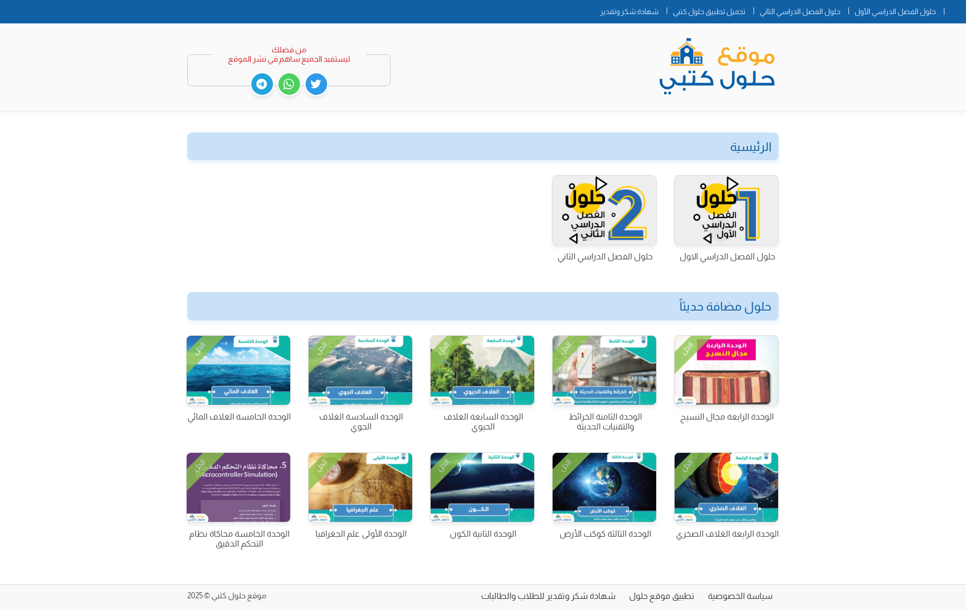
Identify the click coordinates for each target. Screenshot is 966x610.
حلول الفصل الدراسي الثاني (800, 11)
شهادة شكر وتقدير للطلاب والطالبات (548, 596)
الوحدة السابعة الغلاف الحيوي (483, 421)
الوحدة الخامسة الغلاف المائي (239, 416)
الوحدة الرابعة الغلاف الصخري (727, 534)
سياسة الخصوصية (740, 596)
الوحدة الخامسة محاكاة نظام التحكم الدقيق (239, 538)
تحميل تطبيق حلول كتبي (709, 11)
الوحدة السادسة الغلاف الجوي (361, 421)
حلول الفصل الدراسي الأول (895, 11)
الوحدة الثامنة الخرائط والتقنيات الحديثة (605, 421)
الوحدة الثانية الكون (483, 534)
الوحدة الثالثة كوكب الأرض (605, 534)
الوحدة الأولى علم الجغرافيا (361, 534)
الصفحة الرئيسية (955, 9)
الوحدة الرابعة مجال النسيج (727, 416)
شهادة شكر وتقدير (629, 11)
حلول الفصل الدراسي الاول (727, 256)
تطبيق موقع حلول (661, 596)
